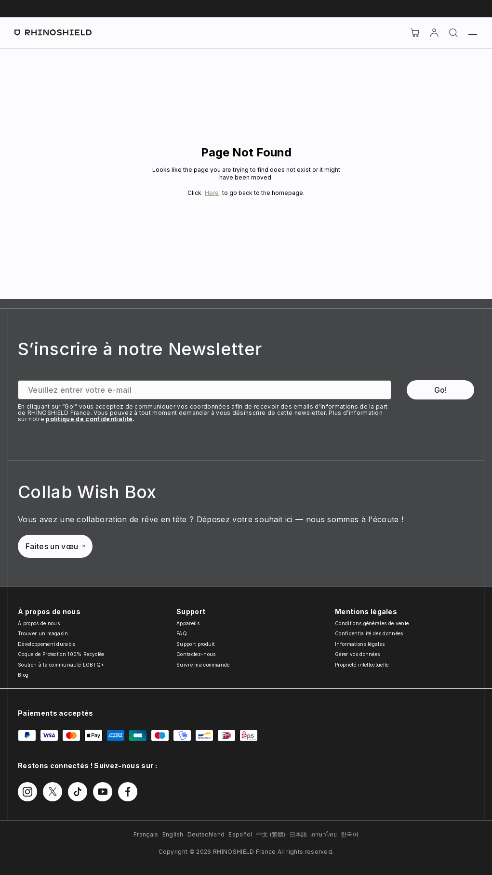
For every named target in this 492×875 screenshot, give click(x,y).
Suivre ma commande (203, 665)
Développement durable (47, 644)
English (173, 834)
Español (240, 834)
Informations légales (360, 644)
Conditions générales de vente (372, 623)
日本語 (298, 834)
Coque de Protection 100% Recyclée (61, 654)
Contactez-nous (195, 654)
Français (146, 834)
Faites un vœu (55, 546)
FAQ (181, 633)
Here (212, 192)
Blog (23, 675)
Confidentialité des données (369, 633)
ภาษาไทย (324, 834)
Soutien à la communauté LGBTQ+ (61, 665)
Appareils (187, 623)
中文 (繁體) (271, 834)
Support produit (195, 644)
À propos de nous (39, 623)
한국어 (350, 834)
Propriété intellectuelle (362, 665)
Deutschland (206, 834)
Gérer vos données (357, 654)
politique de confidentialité (89, 419)
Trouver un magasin (43, 633)
